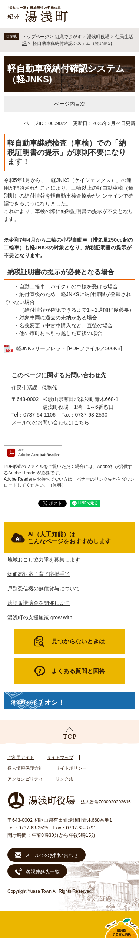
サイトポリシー (71, 768)
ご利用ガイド (20, 757)
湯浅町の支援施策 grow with (39, 617)
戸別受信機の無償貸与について (43, 588)
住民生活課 (24, 388)
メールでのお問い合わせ (51, 855)
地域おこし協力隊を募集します (43, 560)
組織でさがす (68, 36)
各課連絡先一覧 (43, 872)
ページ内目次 (69, 104)
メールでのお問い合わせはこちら (50, 422)
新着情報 (52, 924)
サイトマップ (60, 757)
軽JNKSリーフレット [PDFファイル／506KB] (69, 348)
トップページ (35, 36)
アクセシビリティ (25, 779)
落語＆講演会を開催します (38, 603)
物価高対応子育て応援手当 (38, 574)
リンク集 (64, 779)
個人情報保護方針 (25, 768)
